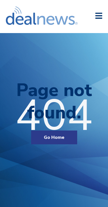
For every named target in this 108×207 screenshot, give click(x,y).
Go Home (54, 137)
